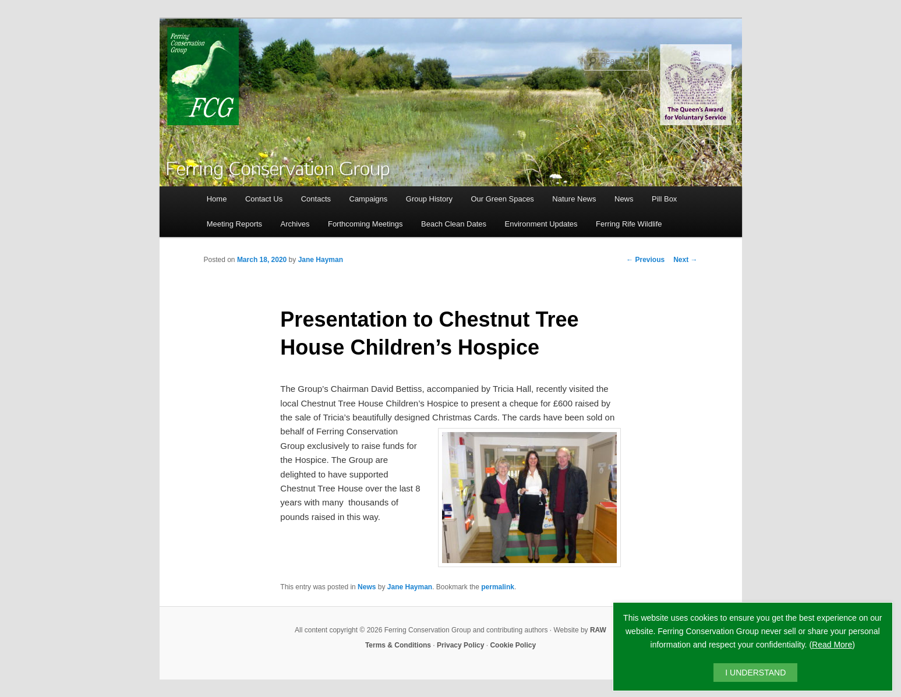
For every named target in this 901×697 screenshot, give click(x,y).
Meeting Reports (234, 224)
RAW (598, 630)
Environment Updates (541, 224)
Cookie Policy (513, 645)
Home (217, 198)
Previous (645, 260)
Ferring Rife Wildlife (629, 224)
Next (685, 260)
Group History (429, 198)
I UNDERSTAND (755, 672)
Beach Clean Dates (453, 224)
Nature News (574, 198)
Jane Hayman (320, 260)
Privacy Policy (460, 645)
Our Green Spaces (502, 198)
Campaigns (368, 198)
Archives (295, 224)
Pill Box (664, 198)
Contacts (316, 198)
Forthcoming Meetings (365, 224)
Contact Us (263, 198)
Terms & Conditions (398, 645)
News (624, 198)
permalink (497, 587)
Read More (832, 644)
